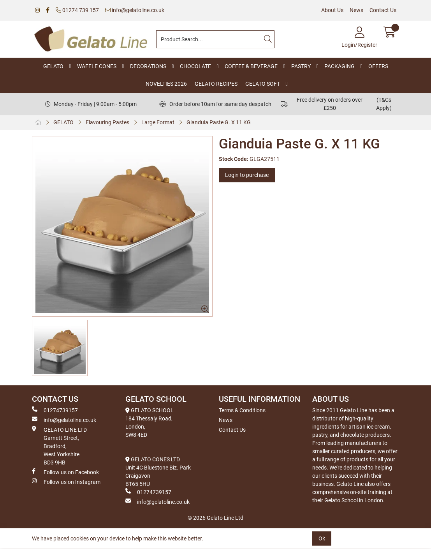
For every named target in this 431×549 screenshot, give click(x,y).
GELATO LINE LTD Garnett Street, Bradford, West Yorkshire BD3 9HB (59, 446)
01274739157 (55, 409)
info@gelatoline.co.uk (134, 10)
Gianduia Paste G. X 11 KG (218, 122)
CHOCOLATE (195, 66)
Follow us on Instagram (66, 481)
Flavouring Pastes (107, 122)
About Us (332, 10)
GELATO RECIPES (216, 84)
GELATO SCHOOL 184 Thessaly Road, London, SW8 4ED (149, 422)
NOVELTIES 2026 (166, 84)
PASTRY (301, 66)
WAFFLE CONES (96, 66)
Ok (321, 538)
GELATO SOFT (262, 84)
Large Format (157, 122)
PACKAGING (339, 66)
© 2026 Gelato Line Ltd (215, 518)
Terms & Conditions (242, 410)
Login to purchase (247, 175)
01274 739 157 (77, 10)
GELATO (53, 66)
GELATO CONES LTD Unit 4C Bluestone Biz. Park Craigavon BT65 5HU (158, 471)
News (356, 10)
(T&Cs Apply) (384, 104)
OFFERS (378, 66)
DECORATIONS (148, 66)
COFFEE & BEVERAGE (251, 66)
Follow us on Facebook (65, 471)
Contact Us (382, 10)
